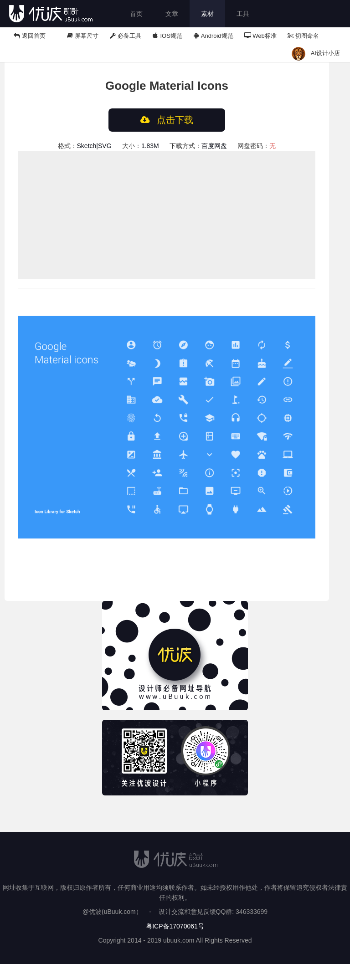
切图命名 (303, 35)
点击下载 (166, 120)
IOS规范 (167, 35)
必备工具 (125, 35)
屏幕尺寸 (83, 35)
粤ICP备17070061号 (175, 926)
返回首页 (30, 35)
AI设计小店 (325, 53)
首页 (136, 13)
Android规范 (213, 35)
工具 (243, 13)
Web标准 (260, 35)
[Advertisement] (166, 215)
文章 (171, 13)
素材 (207, 13)
